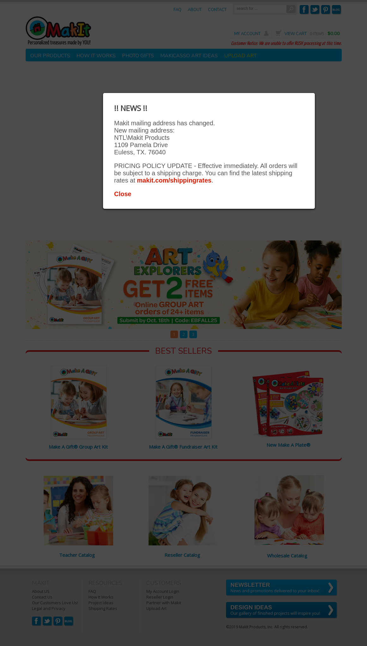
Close (122, 193)
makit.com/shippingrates (174, 180)
